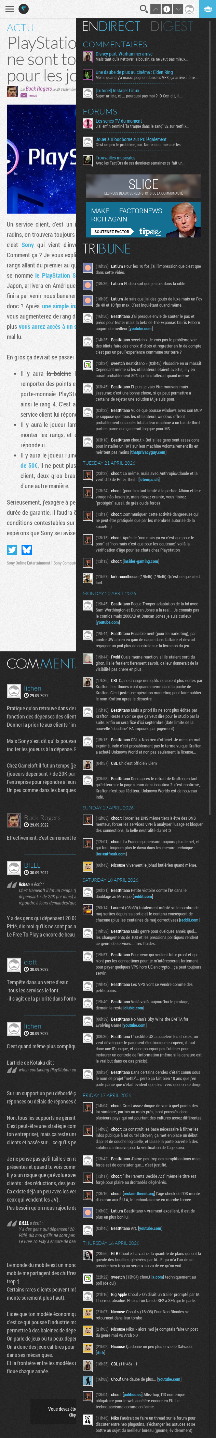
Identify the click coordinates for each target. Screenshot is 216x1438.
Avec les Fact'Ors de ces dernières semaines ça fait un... (141, 162)
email (33, 95)
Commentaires (115, 44)
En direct (111, 26)
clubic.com (133, 1008)
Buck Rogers (39, 88)
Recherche (144, 9)
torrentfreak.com (111, 854)
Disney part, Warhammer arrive (124, 54)
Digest (172, 26)
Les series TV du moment (119, 121)
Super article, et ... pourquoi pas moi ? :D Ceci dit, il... (139, 95)
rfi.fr (100, 1352)
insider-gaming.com (141, 561)
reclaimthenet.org (139, 1193)
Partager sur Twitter (12, 550)
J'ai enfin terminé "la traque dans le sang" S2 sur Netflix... (142, 126)
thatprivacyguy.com (148, 452)
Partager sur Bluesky (27, 550)
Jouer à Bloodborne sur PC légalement (131, 139)
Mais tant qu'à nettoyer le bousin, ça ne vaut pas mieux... (142, 59)
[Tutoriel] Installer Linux (117, 90)
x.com (157, 1277)
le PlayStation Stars (60, 275)
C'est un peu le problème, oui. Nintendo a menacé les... (140, 144)
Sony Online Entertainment (28, 563)
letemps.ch (149, 479)
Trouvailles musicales (115, 157)
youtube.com (141, 328)
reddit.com (143, 896)
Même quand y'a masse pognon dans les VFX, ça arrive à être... (147, 77)
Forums (100, 111)
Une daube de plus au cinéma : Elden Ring (134, 72)
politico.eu (132, 1394)
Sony (28, 245)
